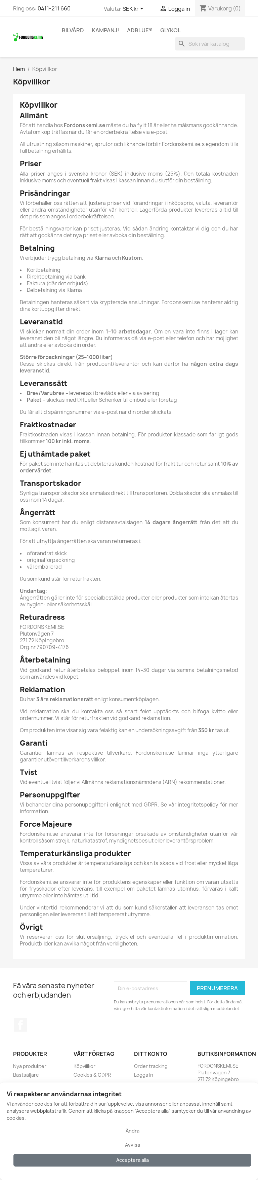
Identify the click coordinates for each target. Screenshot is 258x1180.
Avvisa (132, 1145)
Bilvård (73, 30)
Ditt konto (150, 1054)
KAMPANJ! (105, 30)
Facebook (20, 1025)
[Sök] (210, 43)
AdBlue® (140, 30)
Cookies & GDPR (92, 1075)
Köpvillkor (84, 1066)
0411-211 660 (54, 8)
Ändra (132, 1131)
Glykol (170, 30)
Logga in (143, 1075)
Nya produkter (29, 1066)
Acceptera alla (132, 1160)
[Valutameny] (134, 9)
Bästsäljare (26, 1075)
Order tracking (151, 1066)
